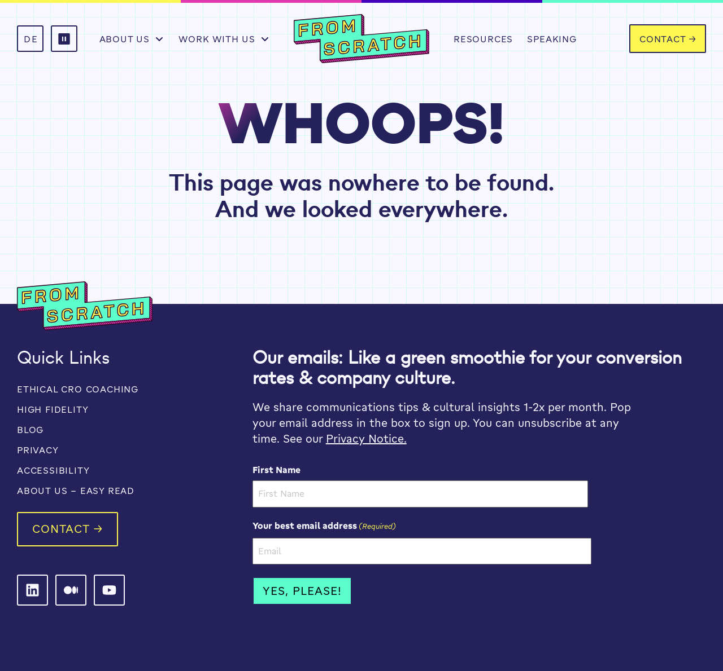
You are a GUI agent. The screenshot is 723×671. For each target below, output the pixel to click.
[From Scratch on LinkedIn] (32, 590)
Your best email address (324, 525)
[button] (64, 38)
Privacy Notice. (366, 438)
